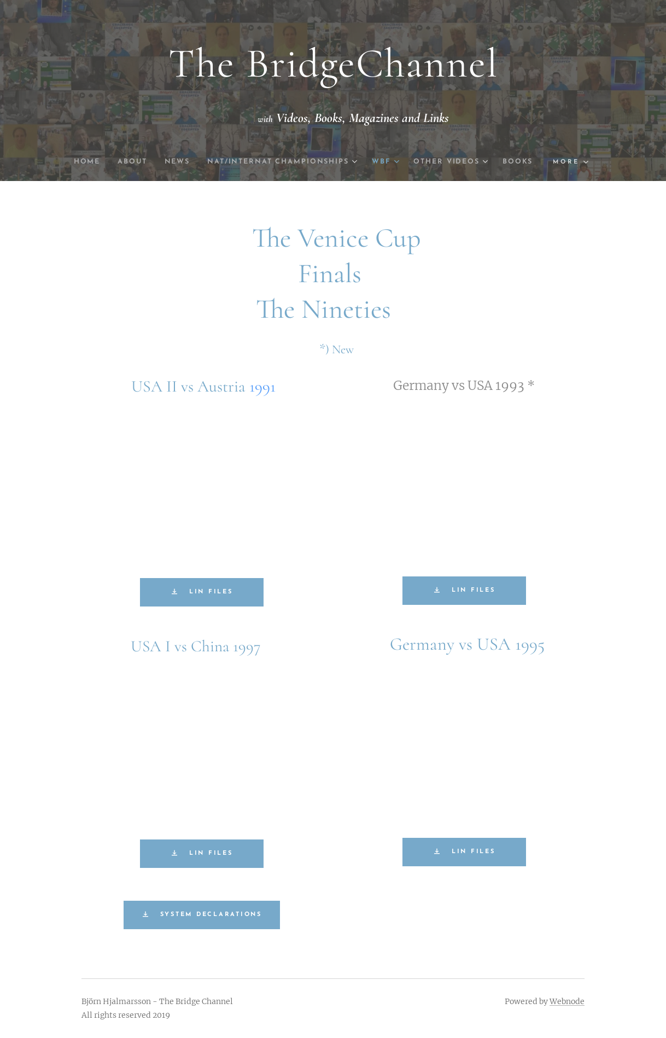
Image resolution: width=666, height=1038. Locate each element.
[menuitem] (102, 162)
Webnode (567, 1001)
